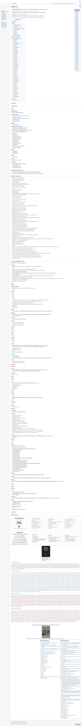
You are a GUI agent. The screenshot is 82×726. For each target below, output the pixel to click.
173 (63, 576)
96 (59, 566)
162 (44, 576)
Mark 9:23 (77, 38)
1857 (13, 163)
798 (56, 587)
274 (30, 580)
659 (44, 587)
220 (75, 577)
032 (62, 595)
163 (46, 576)
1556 (13, 448)
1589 (13, 141)
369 (56, 582)
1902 (13, 226)
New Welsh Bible (18, 506)
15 (36, 563)
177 (70, 576)
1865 (13, 216)
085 (15, 597)
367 (53, 582)
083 (11, 597)
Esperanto (13, 337)
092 (27, 597)
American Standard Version (18, 225)
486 (51, 586)
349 (22, 582)
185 (15, 577)
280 (41, 580)
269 (22, 580)
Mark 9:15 (77, 28)
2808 (53, 590)
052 (27, 596)
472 (27, 586)
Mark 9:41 (77, 59)
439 (39, 585)
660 (46, 587)
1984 (13, 238)
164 (48, 576)
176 (68, 576)
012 (27, 595)
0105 (52, 597)
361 (42, 582)
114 (31, 567)
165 (49, 576)
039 (74, 595)
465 (15, 586)
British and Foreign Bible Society (23, 423)
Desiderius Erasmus (15, 114)
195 (32, 577)
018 (37, 595)
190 (23, 577)
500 (75, 586)
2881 (33, 591)
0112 (66, 597)
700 (55, 587)
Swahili (12, 473)
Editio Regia (29, 130)
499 (74, 586)
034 (65, 595)
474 (30, 586)
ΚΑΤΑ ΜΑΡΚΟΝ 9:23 (16, 9)
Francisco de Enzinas (18, 447)
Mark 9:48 (77, 67)
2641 (22, 590)
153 (29, 576)
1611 (13, 196)
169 (56, 576)
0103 (47, 597)
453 (63, 585)
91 (49, 566)
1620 (13, 504)
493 (63, 586)
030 (58, 595)
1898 (13, 224)
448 (55, 585)
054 (30, 596)
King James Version (14, 14)
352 (27, 582)
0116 (75, 597)
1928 (13, 374)
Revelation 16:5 (35, 534)
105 (79, 566)
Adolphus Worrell (31, 229)
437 (36, 585)
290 (58, 580)
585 (29, 587)
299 (74, 580)
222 (79, 577)
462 (79, 585)
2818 (74, 590)
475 (32, 586)
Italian (12, 368)
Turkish (12, 486)
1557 (13, 187)
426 (16, 585)
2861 (26, 591)
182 (79, 576)
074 (65, 596)
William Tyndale (22, 180)
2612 (12, 590)
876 (74, 587)
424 (13, 585)
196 (34, 577)
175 (67, 576)
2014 (13, 279)
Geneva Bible (17, 193)
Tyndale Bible (16, 180)
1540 (13, 184)
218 (72, 577)
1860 (13, 319)
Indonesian (13, 366)
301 (77, 580)
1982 (13, 237)
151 (25, 576)
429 (22, 585)
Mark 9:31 (77, 47)
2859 (22, 591)
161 (42, 576)
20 (46, 563)
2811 (60, 590)
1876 (13, 435)
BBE (13, 245)
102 (72, 566)
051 (25, 596)
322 (44, 581)
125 (56, 567)
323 (46, 581)
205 (49, 577)
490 (58, 586)
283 (46, 580)
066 (51, 596)
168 (55, 576)
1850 (13, 210)
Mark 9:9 (77, 21)
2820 (79, 590)
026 (51, 595)
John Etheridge (24, 209)
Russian (12, 434)
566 (25, 587)
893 (79, 587)
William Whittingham (24, 193)
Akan (12, 282)
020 (41, 595)
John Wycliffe (21, 179)
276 (34, 580)
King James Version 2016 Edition (16, 17)
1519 (13, 117)
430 (23, 585)
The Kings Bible (34, 524)
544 (22, 587)
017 (36, 595)
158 (37, 576)
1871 (13, 356)
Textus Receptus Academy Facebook (19, 528)
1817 (13, 452)
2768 (37, 590)
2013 (13, 429)
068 (55, 596)
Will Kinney (67, 537)
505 (15, 587)
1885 (13, 221)
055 (32, 596)
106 (12, 567)
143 (11, 576)
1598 (13, 144)
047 (18, 596)
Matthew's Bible (17, 185)
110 (21, 567)
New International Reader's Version (18, 257)
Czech (12, 328)
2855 (14, 591)
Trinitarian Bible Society (38, 397)
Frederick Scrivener (24, 220)
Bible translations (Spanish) (19, 445)
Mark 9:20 (77, 34)
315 (32, 581)
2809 (56, 590)
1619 (13, 335)
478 (37, 586)
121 (47, 567)
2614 (16, 590)
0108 (58, 597)
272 (27, 580)
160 (41, 576)
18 (42, 563)
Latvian (12, 390)
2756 (28, 590)
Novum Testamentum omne (24, 118)
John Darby (23, 222)
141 (77, 575)
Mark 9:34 (77, 51)
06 (18, 595)
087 (18, 597)
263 (11, 580)
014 (31, 595)
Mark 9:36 (77, 53)
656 (39, 587)
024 (48, 595)
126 (59, 567)
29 (64, 563)
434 (30, 585)
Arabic (12, 293)
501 (77, 586)
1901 (13, 225)
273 (29, 580)
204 (48, 577)
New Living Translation (16, 253)
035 (67, 595)
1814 (13, 451)
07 (19, 595)
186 (16, 577)
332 (62, 581)
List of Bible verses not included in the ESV (55, 540)
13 (32, 563)
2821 (12, 591)
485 (49, 586)
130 (68, 567)
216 (68, 577)
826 (63, 587)
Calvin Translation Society (23, 213)
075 (67, 596)
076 (68, 596)
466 (16, 586)
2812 (62, 590)
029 (57, 595)
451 (60, 585)
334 (65, 581)
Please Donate (18, 519)
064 (48, 596)
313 (29, 581)
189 (22, 577)
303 (11, 581)
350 (23, 582)
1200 (13, 173)
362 (44, 582)
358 (37, 582)
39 (60, 572)
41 (63, 572)
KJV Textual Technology (68, 524)
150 (23, 576)
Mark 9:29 (77, 45)
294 (65, 580)
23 (52, 563)
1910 (13, 350)
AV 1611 (50, 528)
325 (49, 581)
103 (74, 566)
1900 (25, 14)
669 (49, 587)
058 (37, 596)
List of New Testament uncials (15, 593)
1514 (13, 112)
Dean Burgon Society (35, 522)
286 (51, 580)
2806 (49, 590)
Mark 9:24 (77, 39)
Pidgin (12, 405)
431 (25, 585)
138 (19, 568)
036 (69, 595)
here (43, 17)
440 (41, 585)
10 (26, 563)
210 (58, 577)
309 (22, 581)
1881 (13, 166)
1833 (13, 393)
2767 (35, 590)
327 (53, 581)
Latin (12, 381)
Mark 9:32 (77, 48)
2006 (13, 277)
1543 (13, 447)
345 (15, 582)
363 (46, 582)
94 (55, 566)
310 (23, 581)
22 (50, 563)
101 (70, 566)
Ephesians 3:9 (68, 535)
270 (23, 580)
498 (72, 586)
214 (65, 577)
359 (39, 582)
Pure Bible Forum (67, 526)
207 (53, 577)
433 (29, 585)
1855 (13, 213)
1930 (13, 403)
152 (27, 576)
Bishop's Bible (17, 189)
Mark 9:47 (77, 66)
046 (16, 596)
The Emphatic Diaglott (18, 216)
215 (67, 577)
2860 (24, 591)
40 (61, 572)
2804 (45, 590)
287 (53, 580)
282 (44, 580)
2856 (16, 591)
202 (44, 577)
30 (66, 563)
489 (56, 586)
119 (42, 567)
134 (78, 567)
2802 (41, 590)
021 (43, 595)
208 (55, 577)
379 (74, 582)
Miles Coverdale (24, 183)
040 (76, 595)
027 (53, 595)
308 (20, 581)
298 (72, 580)
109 (19, 567)
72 (12, 566)
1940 (13, 314)
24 (54, 563)
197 (36, 577)
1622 (13, 298)
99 (65, 566)
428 (20, 585)
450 (58, 585)
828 (67, 587)
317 (36, 581)
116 (35, 567)
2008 (13, 278)
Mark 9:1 (77, 12)
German (12, 353)
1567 (13, 137)
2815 (68, 590)
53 (79, 572)
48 (72, 572)
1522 (13, 118)
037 (70, 595)
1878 (13, 492)
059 (39, 596)
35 (76, 563)
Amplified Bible (15, 254)
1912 (13, 233)
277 (36, 580)
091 (25, 597)
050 (23, 596)
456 (68, 585)
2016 (13, 494)
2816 (70, 590)
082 (79, 596)
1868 (13, 397)
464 (13, 586)
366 (51, 582)
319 (39, 581)
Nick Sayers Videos (51, 519)
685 (53, 587)
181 (77, 576)
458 (72, 585)
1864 (13, 349)
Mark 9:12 (77, 25)
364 (48, 582)
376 (68, 582)
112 (26, 567)
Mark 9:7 (77, 19)
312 (27, 581)
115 (33, 567)
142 (79, 575)
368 (55, 582)
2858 (20, 591)
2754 (24, 590)
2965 (39, 591)
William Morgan (17, 502)
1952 (13, 400)
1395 (13, 179)
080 (75, 596)
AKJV (24, 241)
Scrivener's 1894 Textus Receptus (20, 537)
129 (66, 567)
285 (49, 580)
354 (30, 582)
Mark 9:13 (77, 26)
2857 (18, 591)
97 (61, 566)
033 (63, 595)
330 (58, 581)
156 (34, 576)
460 (75, 585)
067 (53, 596)
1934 (13, 498)
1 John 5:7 (34, 535)
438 (37, 585)
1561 (13, 416)
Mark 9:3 (77, 14)
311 (25, 581)
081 (77, 596)
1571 (13, 311)
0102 (45, 597)
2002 (13, 274)
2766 (33, 590)
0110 (62, 597)
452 (62, 585)
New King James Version (18, 237)
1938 (13, 493)
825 (62, 587)
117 (38, 567)
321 (42, 581)
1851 (13, 212)
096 (34, 597)
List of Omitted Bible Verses (53, 539)
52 (78, 572)
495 (67, 586)
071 (60, 596)
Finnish (12, 339)
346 (16, 582)
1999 (13, 241)
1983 (13, 271)
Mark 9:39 (77, 57)
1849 (13, 209)
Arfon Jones (23, 509)
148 (20, 576)
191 (25, 577)
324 (48, 581)
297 (70, 580)
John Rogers (21, 185)
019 (39, 595)
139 (21, 568)
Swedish (12, 476)
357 (36, 582)
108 (17, 567)
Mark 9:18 (77, 32)
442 (44, 585)
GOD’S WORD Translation (16, 250)
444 (48, 585)
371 (60, 582)
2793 (39, 590)
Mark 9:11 (77, 24)
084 (13, 597)
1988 (13, 302)
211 (60, 577)
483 (46, 586)
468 (20, 586)
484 (48, 586)
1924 (13, 425)
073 (63, 596)
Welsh (12, 499)
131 (70, 567)
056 (34, 596)
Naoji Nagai (16, 374)
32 (70, 563)
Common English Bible (16, 249)
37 (57, 572)
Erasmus (16, 115)
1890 (13, 222)
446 (51, 585)
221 (77, 577)
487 (53, 586)
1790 (13, 204)
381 (77, 582)
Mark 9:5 (77, 17)
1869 (13, 218)
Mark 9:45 (77, 64)
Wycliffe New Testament (16, 258)
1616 (13, 297)
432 (27, 585)
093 (29, 597)
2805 (47, 590)
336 (68, 581)
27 (60, 563)
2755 (26, 590)
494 (65, 586)
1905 (13, 481)
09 (22, 595)
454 (65, 585)
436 (34, 585)
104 (77, 566)
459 (74, 585)
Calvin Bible (16, 213)
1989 (13, 427)
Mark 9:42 (77, 60)
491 (60, 586)
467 (18, 586)
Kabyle (12, 376)
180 (75, 576)
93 (53, 566)
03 (14, 595)
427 (18, 585)
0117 (77, 597)
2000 (13, 242)
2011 (13, 509)
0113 (68, 597)
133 (75, 567)
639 (32, 587)
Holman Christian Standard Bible (19, 246)
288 (55, 580)
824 (60, 587)
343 (11, 582)
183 (11, 577)
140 (24, 568)
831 (72, 587)
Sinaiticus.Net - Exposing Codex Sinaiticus (55, 521)
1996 (13, 406)
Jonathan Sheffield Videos (68, 525)
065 (49, 596)
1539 (13, 183)
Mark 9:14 (77, 27)
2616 (20, 590)
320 (41, 581)
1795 (13, 205)
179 (74, 576)
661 (48, 587)
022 (44, 595)
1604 (13, 147)
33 (72, 563)
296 (68, 580)
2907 (37, 591)
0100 (41, 597)
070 (58, 596)
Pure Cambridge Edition (21, 14)
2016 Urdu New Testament (17, 539)
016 (34, 595)
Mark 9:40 (77, 58)
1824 (13, 505)
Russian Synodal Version (17, 540)
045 (15, 596)
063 (46, 596)
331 (60, 581)
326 (51, 581)
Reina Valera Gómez (16, 471)
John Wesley (22, 204)
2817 (72, 590)
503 (11, 587)
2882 (35, 591)
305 (15, 581)
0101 (43, 597)
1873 (13, 220)
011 (25, 595)
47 (71, 572)
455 (67, 585)
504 (13, 587)
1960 (13, 462)
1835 (13, 208)
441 (42, 585)
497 (70, 586)
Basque (12, 309)
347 (18, 582)
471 (25, 586)
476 (34, 586)
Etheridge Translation (18, 209)
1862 (13, 456)
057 (36, 596)
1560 (13, 188)
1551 (13, 131)
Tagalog (12, 479)
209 (56, 577)
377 (70, 582)
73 (14, 566)
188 (20, 577)
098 (37, 597)
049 (22, 596)
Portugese (13, 408)
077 (70, 596)
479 (39, 586)
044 (13, 596)
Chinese (12, 320)
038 (72, 595)
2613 (14, 590)
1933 (13, 266)
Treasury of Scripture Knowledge (36, 523)
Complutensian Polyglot (19, 112)
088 (20, 597)
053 (29, 596)
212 (62, 577)
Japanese (13, 372)
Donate (17, 524)
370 (58, 582)
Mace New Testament (18, 197)
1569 (13, 450)
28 (62, 563)
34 (74, 563)
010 (24, 595)
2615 (18, 590)
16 (38, 563)
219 (74, 577)
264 (13, 580)
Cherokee (13, 317)
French (12, 343)
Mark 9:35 (77, 52)
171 (60, 576)
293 (63, 580)
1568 (13, 189)
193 (29, 577)
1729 (13, 197)
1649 (13, 369)
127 (61, 567)
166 (51, 576)
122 (49, 567)
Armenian (13, 291)
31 (68, 563)
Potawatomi (13, 410)
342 (79, 581)
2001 (13, 273)
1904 (13, 229)
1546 (13, 127)
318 (37, 581)
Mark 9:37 (77, 54)
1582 (13, 140)
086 (16, 597)
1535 (13, 121)
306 (16, 581)
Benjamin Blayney (23, 201)
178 (72, 576)
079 (74, 596)
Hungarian (13, 364)
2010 (13, 428)
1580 (13, 139)
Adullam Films (67, 523)
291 (60, 580)
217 (70, 577)
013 (29, 595)
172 (62, 576)
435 (32, 585)
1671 (13, 299)
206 (51, 577)
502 (79, 586)
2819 (77, 590)
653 (34, 587)
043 (11, 596)
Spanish (12, 444)
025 (50, 595)
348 (20, 582)
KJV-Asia (50, 520)
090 (23, 597)
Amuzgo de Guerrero (15, 286)
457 (70, 585)
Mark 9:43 (77, 61)
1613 (13, 330)
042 (79, 595)
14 (34, 563)
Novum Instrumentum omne (24, 115)
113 (28, 567)
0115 (72, 597)
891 (75, 587)
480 (41, 586)
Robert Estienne (19, 126)
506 (16, 587)
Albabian (12, 284)
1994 (13, 464)
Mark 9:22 (77, 37)
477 (36, 586)
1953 (13, 267)
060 (41, 596)
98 (63, 566)
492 (62, 586)
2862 (28, 591)
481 (42, 586)
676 (51, 587)
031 (60, 595)
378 (72, 582)
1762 (13, 200)
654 (36, 587)
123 (52, 567)
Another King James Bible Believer (37, 521)
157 (36, 576)
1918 (13, 234)
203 (46, 577)
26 (58, 563)
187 (18, 577)
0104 (49, 597)
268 (20, 580)
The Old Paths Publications (36, 518)
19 (44, 563)
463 (11, 586)
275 (32, 580)
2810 (58, 590)
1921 (13, 424)
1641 (13, 153)
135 (12, 568)
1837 (13, 394)
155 (32, 576)
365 (49, 582)
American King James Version (19, 241)
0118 (79, 597)
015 (32, 595)
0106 (54, 597)
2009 (13, 246)
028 (55, 595)
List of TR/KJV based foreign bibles (70, 538)
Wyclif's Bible (16, 179)
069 (56, 596)
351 (25, 582)
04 (15, 595)
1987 (13, 463)
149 (22, 576)
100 (67, 566)
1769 (13, 201)
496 (68, 586)
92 (51, 566)
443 (46, 585)
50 (75, 572)
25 (56, 563)
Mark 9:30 (77, 46)
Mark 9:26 (77, 41)
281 (42, 580)
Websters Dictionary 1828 (52, 523)
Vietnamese (13, 496)
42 (64, 572)
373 (63, 582)
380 (75, 582)
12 (30, 563)
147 (18, 576)
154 (30, 576)
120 (45, 567)
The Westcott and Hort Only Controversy (54, 537)
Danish (12, 332)
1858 (13, 214)
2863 (30, 591)
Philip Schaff (25, 225)
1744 (13, 346)
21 (48, 563)
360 (41, 582)
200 (41, 577)
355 (32, 582)
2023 (22, 17)
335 (67, 581)
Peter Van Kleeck (34, 528)
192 (27, 577)
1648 (13, 420)
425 (15, 585)
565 (23, 587)
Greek (12, 359)
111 (24, 567)
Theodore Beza (14, 133)
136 (14, 568)
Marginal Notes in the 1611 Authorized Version (20, 544)
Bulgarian (13, 312)
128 (63, 567)
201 (42, 577)
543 (20, 587)
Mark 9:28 (77, 44)
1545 (13, 355)
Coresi (15, 416)
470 (23, 586)
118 (40, 567)
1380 (13, 177)
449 (56, 585)
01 (11, 595)
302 (79, 580)
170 (58, 576)
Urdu (12, 490)
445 (49, 585)
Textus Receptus (29, 428)
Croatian (12, 326)
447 (53, 585)
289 (56, 580)
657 (41, 587)
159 (39, 576)
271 (25, 580)
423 (11, 585)
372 (62, 582)
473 (29, 586)
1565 (13, 135)
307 (18, 581)
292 (62, 580)
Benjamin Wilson (24, 216)
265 (15, 580)
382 (79, 582)
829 (68, 587)
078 (72, 596)
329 (56, 581)
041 (77, 595)
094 (30, 597)
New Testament (77, 9)
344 (13, 582)
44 (67, 572)
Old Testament (14, 534)
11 (28, 563)
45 (68, 572)
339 (74, 581)
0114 (70, 597)
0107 (56, 597)
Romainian (13, 413)
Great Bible (16, 183)
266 (16, 580)
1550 (13, 130)
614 (30, 587)
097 (36, 597)
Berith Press (50, 518)
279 (39, 580)
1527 (13, 119)
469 (22, 586)
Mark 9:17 (77, 31)
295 (67, 580)
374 (65, 582)
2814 (66, 590)
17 (40, 563)
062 (44, 596)
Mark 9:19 (77, 33)
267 (18, 580)
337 (70, 581)
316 (34, 581)
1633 (13, 152)
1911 (13, 232)
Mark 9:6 (77, 18)
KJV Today (33, 520)
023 (46, 595)
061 (42, 596)
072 (62, 596)
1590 (13, 143)
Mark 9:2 (77, 13)
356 (34, 582)
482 (44, 586)
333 (63, 581)
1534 (13, 124)
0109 (60, 597)
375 (67, 582)
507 (18, 587)
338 (72, 581)
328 (55, 581)
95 (57, 566)
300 (75, 580)
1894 (13, 160)
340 (75, 581)
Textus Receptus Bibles (35, 519)
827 (65, 587)
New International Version (18, 238)
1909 (13, 460)
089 (22, 597)
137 (17, 568)
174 (65, 576)
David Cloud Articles (68, 527)
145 (15, 576)
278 (37, 580)
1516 (13, 115)
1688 (13, 421)
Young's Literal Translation (18, 224)
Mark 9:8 (77, 20)
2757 (30, 590)
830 (70, 587)
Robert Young (25, 224)
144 (13, 576)
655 (37, 587)
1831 (13, 454)
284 (48, 580)
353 (29, 582)
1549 (13, 129)
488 (55, 586)
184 (13, 577)
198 (37, 577)
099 (39, 597)
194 (30, 577)
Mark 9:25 (77, 40)
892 (77, 587)
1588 (13, 502)
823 (58, 587)
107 (14, 567)
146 (16, 576)
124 (54, 567)
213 (63, 577)
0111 (64, 597)
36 (78, 563)
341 (77, 581)
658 (42, 587)
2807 (51, 590)
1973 (13, 288)
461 (77, 585)
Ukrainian (13, 488)
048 (20, 596)
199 (39, 577)
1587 (13, 193)
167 (53, 576)
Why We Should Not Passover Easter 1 (71, 536)
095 (32, 597)
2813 (64, 590)
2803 (43, 590)
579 (27, 587)
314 (30, 581)
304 (13, 581)
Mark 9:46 (77, 65)
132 (73, 567)
